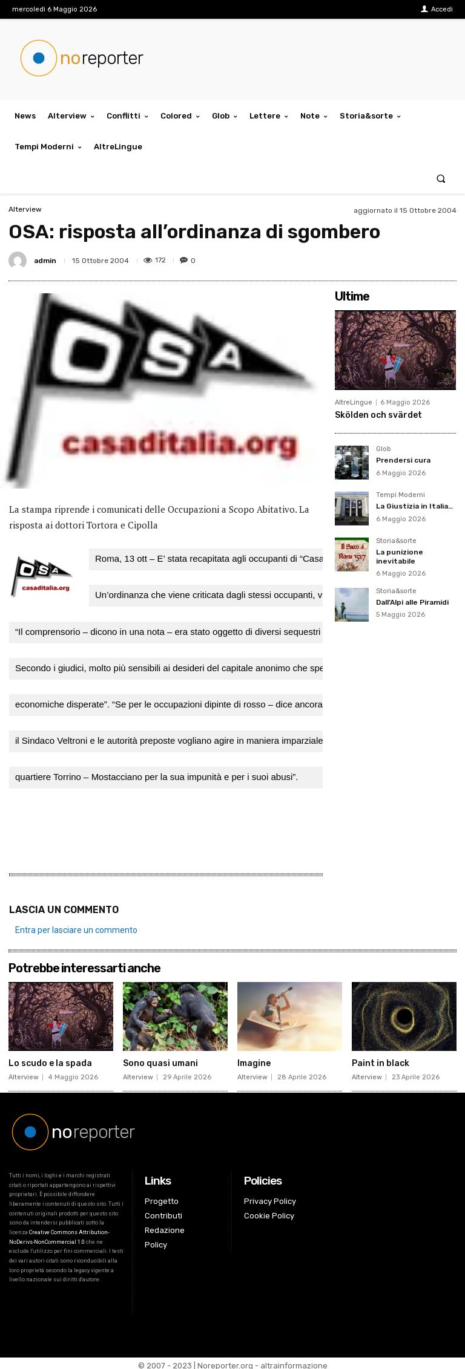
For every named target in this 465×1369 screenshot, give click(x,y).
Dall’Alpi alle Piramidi (412, 602)
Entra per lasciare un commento (76, 926)
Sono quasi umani (160, 1059)
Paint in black (380, 1059)
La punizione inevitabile (399, 556)
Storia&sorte (396, 541)
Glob (383, 449)
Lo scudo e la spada (50, 1059)
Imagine (254, 1059)
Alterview (25, 209)
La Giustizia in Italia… (414, 506)
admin (45, 260)
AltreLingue (353, 402)
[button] (441, 178)
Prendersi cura (403, 460)
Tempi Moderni (400, 495)
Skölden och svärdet (378, 415)
